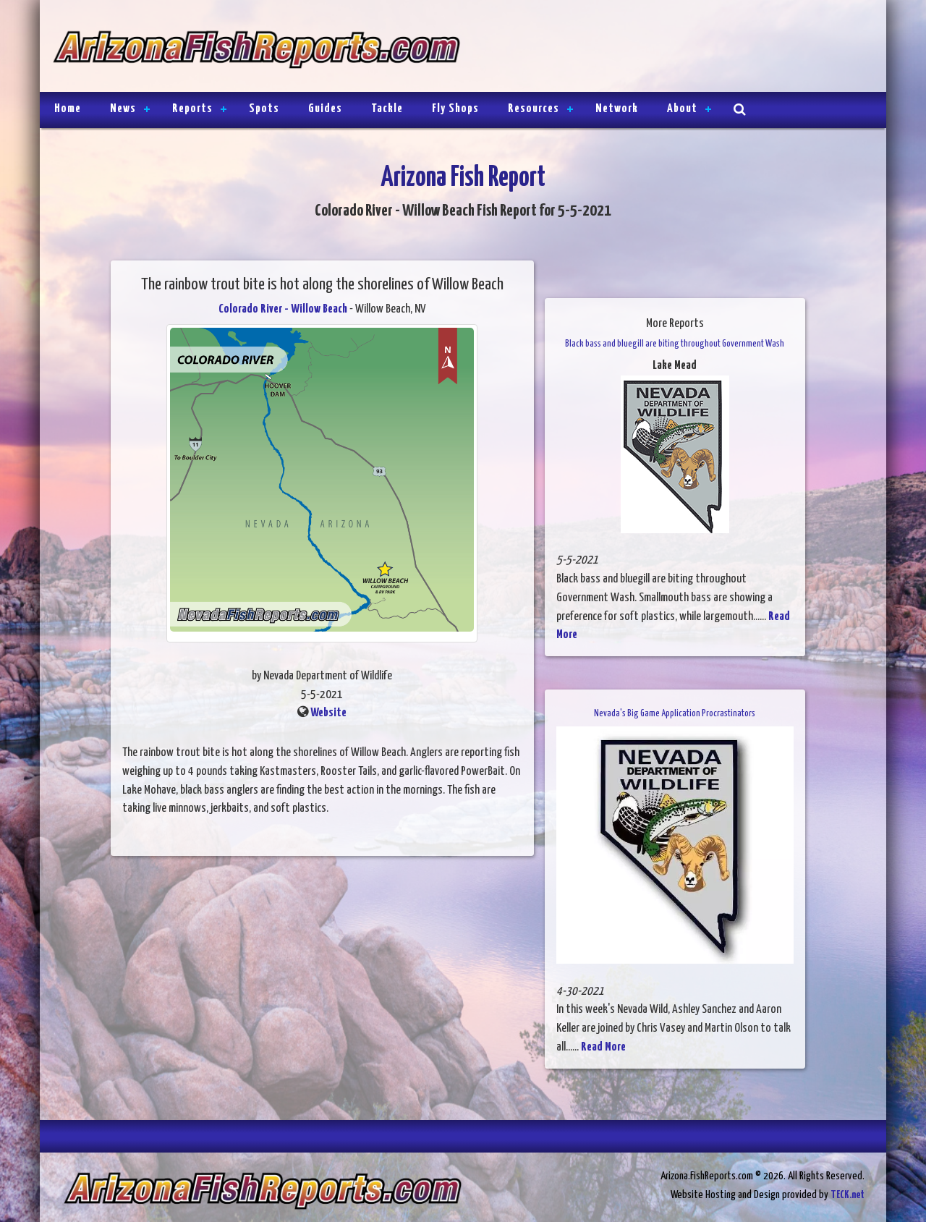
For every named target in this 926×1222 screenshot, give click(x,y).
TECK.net (848, 1194)
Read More (603, 1047)
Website (328, 713)
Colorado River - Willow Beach (282, 309)
